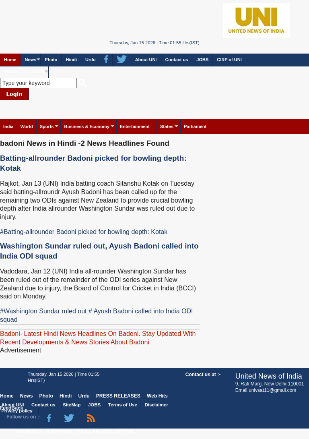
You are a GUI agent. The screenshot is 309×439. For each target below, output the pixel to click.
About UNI (146, 59)
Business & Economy (86, 126)
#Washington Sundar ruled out (43, 311)
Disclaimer (156, 404)
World (27, 126)
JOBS (202, 59)
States (166, 126)
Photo (51, 59)
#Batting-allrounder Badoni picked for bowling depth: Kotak (83, 231)
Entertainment (135, 126)
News (31, 59)
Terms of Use (122, 404)
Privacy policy (16, 410)
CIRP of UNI (229, 59)
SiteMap (71, 404)
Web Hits (157, 396)
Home (10, 59)
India (8, 126)
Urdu (90, 59)
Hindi (71, 59)
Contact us (176, 59)
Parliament (195, 126)
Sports (47, 126)
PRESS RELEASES (24, 71)
